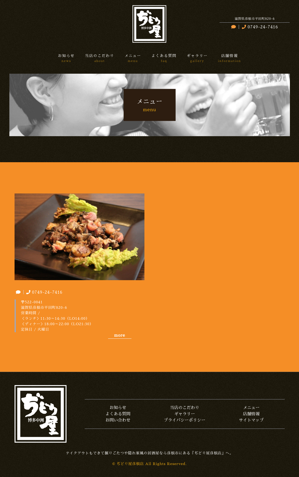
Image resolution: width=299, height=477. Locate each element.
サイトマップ (251, 420)
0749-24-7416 (259, 27)
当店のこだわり (184, 408)
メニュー (251, 408)
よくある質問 (117, 414)
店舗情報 (251, 414)
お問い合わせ (117, 420)
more (119, 335)
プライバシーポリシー (184, 420)
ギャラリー (184, 414)
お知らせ (118, 408)
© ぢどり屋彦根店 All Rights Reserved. (149, 464)
